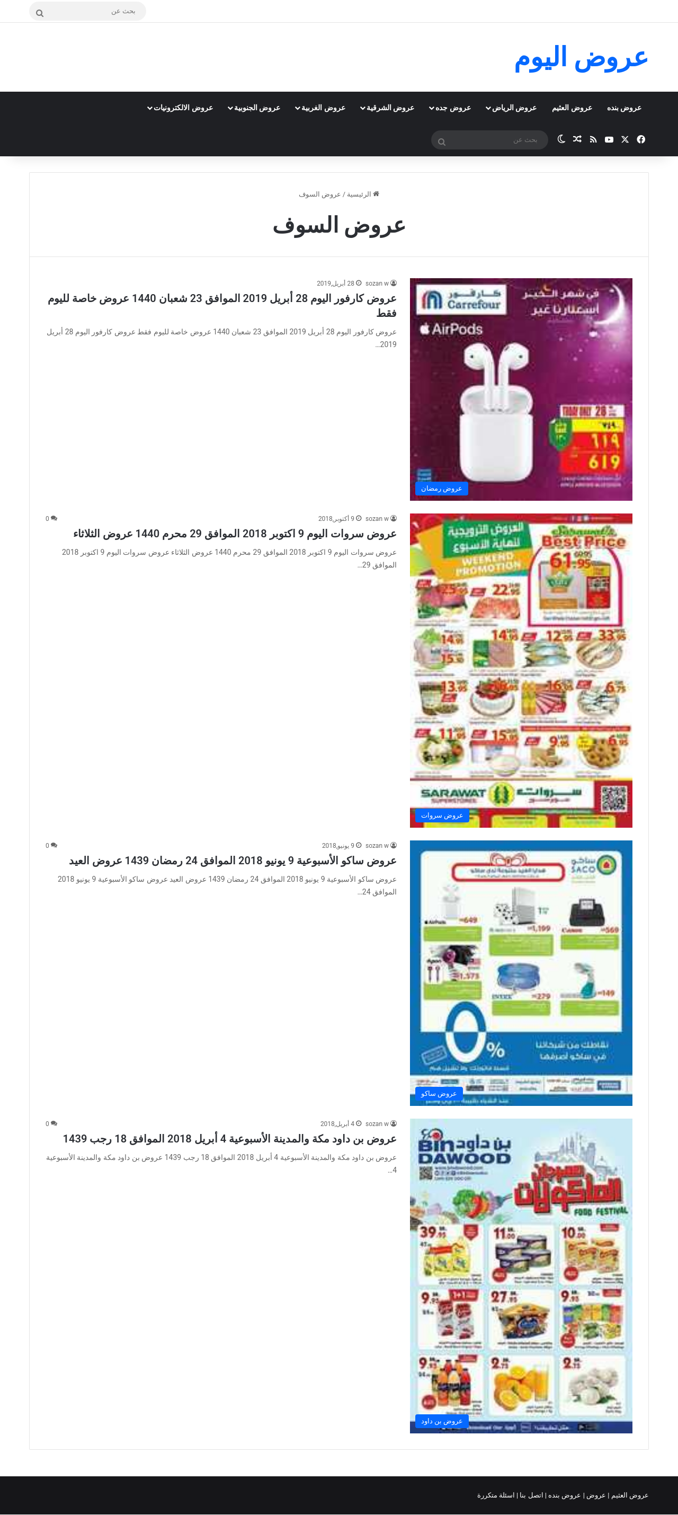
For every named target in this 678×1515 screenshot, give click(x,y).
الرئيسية (363, 194)
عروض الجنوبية (257, 107)
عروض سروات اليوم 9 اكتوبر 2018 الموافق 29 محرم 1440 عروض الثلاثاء (235, 533)
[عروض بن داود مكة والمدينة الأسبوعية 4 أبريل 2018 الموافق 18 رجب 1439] (521, 1276)
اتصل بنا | (530, 1495)
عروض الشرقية (390, 107)
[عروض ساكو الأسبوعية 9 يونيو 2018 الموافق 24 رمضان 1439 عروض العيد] (521, 973)
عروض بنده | (564, 1495)
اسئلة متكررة (496, 1495)
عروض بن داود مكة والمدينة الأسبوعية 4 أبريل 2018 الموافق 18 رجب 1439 (230, 1138)
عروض (596, 1495)
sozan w (377, 283)
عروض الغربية (323, 107)
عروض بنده (624, 107)
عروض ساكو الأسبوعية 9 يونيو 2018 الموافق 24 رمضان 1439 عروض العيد (233, 860)
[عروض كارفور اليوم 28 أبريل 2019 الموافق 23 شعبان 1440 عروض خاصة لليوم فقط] (521, 389)
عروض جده (452, 107)
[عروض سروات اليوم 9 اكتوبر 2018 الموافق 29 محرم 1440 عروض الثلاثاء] (521, 670)
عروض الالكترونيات (183, 107)
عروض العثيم (572, 107)
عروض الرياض (514, 107)
